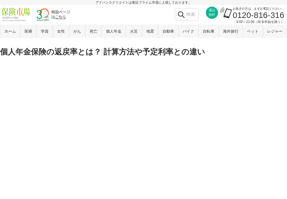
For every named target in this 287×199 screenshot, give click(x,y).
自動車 (168, 31)
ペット (253, 31)
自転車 (208, 31)
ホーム (10, 31)
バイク (188, 31)
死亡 (93, 31)
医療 (28, 31)
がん (77, 31)
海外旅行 (230, 31)
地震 (150, 31)
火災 (134, 31)
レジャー (275, 31)
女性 (61, 31)
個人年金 (113, 31)
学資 (45, 31)
